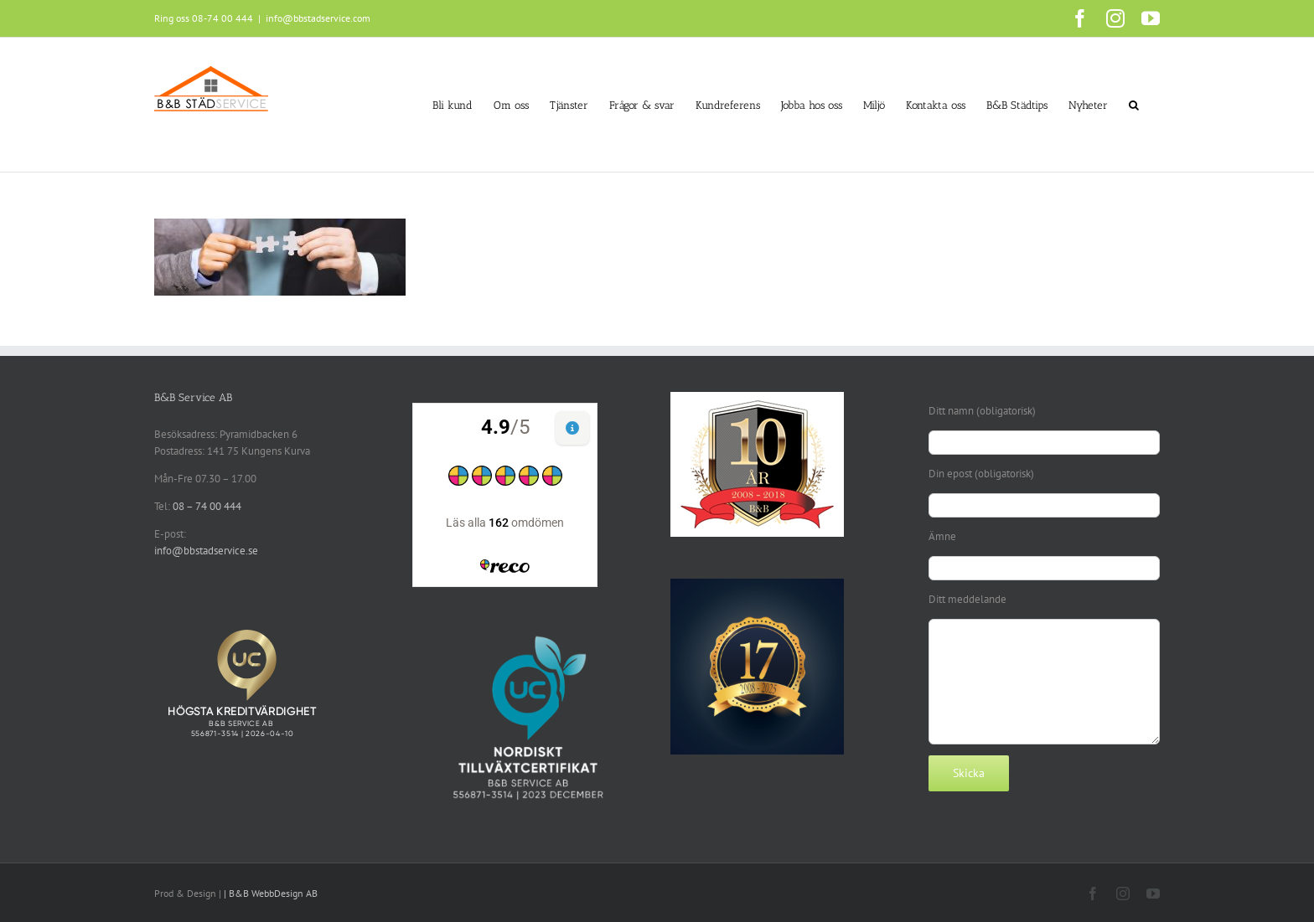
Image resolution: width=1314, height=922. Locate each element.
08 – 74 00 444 (207, 506)
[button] (1134, 105)
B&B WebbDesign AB (273, 893)
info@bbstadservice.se (206, 550)
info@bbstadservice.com (318, 18)
